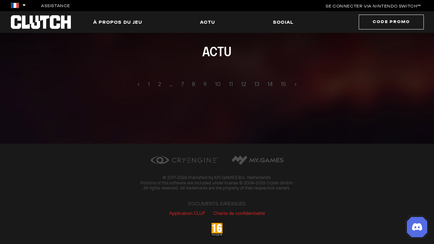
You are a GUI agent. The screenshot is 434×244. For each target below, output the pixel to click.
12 (243, 84)
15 (283, 84)
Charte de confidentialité (239, 213)
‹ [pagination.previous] (138, 84)
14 (270, 84)
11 (231, 84)
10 (218, 84)
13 (256, 84)
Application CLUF (187, 213)
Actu (207, 22)
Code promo (391, 21)
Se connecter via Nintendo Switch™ (373, 5)
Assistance (55, 5)
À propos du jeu (117, 22)
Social (283, 22)
